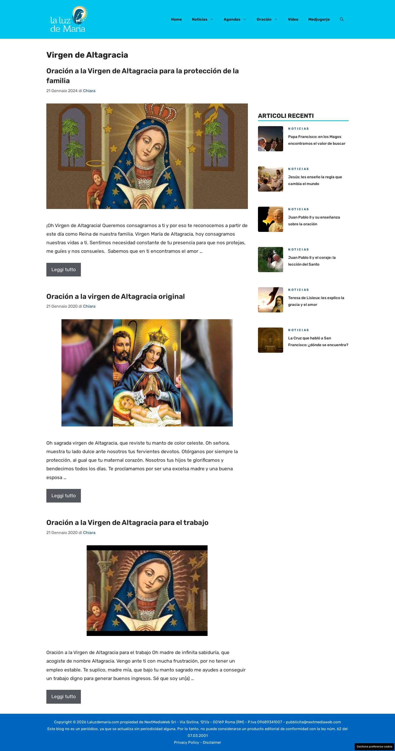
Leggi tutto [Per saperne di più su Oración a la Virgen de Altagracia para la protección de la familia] (63, 269)
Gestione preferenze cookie (374, 746)
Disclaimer (212, 742)
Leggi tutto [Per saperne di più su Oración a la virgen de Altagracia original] (63, 495)
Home (176, 19)
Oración (270, 19)
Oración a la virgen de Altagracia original (115, 296)
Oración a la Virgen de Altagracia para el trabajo (127, 522)
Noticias (205, 19)
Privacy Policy (186, 742)
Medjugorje (319, 19)
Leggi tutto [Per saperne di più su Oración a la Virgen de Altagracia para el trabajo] (63, 696)
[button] (342, 19)
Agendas (238, 19)
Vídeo (293, 19)
